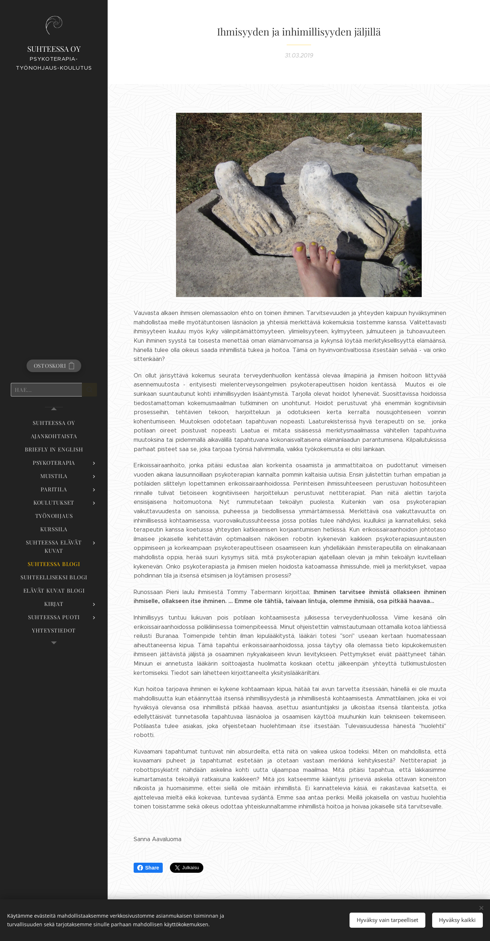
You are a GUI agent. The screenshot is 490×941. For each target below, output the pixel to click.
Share (148, 868)
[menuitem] (54, 423)
